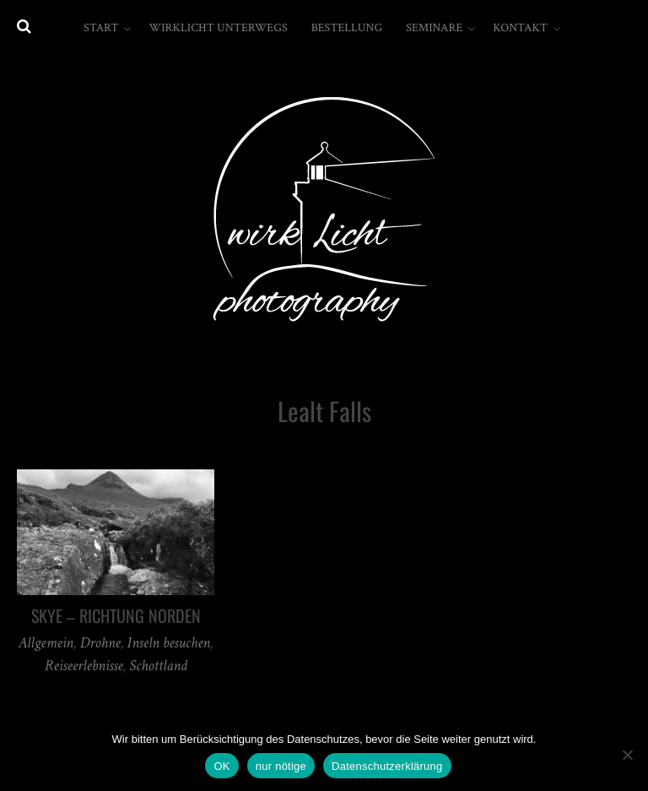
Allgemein (46, 643)
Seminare (434, 27)
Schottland (157, 665)
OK (221, 766)
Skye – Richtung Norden (116, 615)
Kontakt (520, 27)
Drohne (100, 643)
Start (101, 27)
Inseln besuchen (168, 643)
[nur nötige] (626, 754)
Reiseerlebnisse (84, 665)
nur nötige (281, 766)
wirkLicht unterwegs (217, 27)
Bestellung (347, 27)
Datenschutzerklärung (387, 766)
